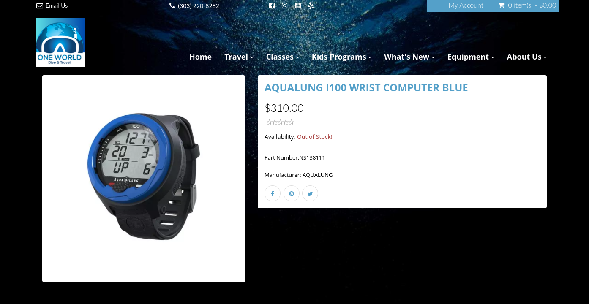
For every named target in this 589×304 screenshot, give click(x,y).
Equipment (470, 57)
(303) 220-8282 (198, 5)
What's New (409, 57)
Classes (282, 57)
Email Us (57, 5)
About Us (527, 57)
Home (200, 57)
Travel (239, 57)
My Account (465, 5)
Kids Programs (342, 57)
